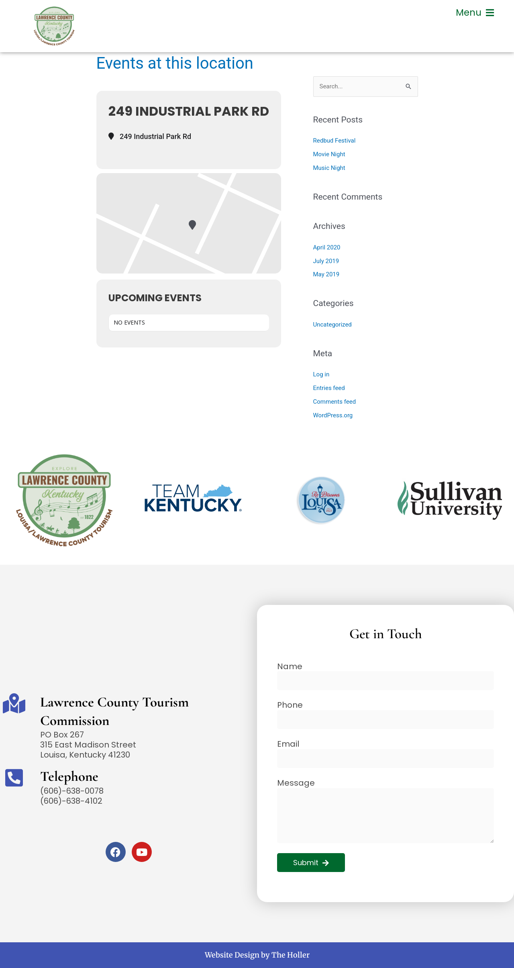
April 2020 (327, 247)
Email (288, 744)
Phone (290, 705)
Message (296, 783)
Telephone (69, 776)
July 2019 (326, 261)
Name (289, 667)
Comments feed (334, 401)
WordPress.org (333, 415)
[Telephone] (14, 778)
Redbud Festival (334, 140)
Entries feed (329, 388)
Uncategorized (332, 324)
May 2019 (326, 274)
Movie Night (329, 154)
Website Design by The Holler (257, 955)
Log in (321, 374)
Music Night (329, 168)
